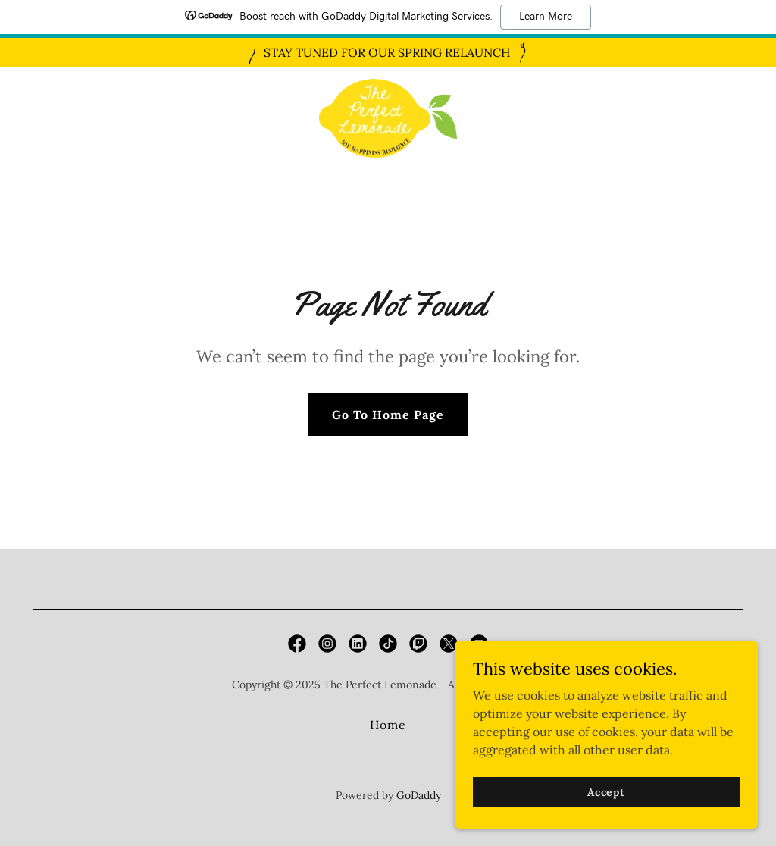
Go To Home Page (388, 414)
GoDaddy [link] (418, 795)
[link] (388, 116)
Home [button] (388, 724)
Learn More (545, 16)
